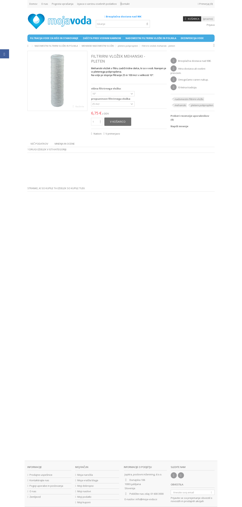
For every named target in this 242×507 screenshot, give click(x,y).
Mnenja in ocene (65, 143)
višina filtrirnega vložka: (106, 88)
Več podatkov (39, 143)
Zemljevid (35, 496)
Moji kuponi (84, 502)
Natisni (97, 133)
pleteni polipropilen (202, 105)
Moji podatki (84, 496)
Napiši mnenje (179, 126)
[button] (54, 38)
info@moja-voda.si (146, 499)
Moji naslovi (84, 491)
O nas (44, 3)
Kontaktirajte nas (39, 480)
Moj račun (81, 467)
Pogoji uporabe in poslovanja (46, 485)
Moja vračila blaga (87, 480)
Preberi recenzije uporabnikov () (190, 117)
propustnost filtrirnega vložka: (111, 98)
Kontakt (125, 3)
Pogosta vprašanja (62, 3)
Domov (33, 3)
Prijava (210, 25)
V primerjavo (112, 133)
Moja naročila (85, 474)
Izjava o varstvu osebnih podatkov (97, 3)
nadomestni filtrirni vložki (189, 99)
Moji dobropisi (85, 485)
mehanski (180, 105)
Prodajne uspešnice (40, 474)
